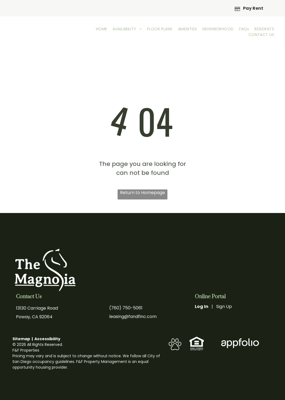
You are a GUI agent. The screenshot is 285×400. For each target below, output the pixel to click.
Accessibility (47, 339)
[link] (197, 339)
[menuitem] (101, 29)
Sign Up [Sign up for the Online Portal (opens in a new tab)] (224, 306)
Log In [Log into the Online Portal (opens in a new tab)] (201, 306)
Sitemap (21, 339)
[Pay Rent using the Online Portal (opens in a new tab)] (249, 8)
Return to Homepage (142, 192)
